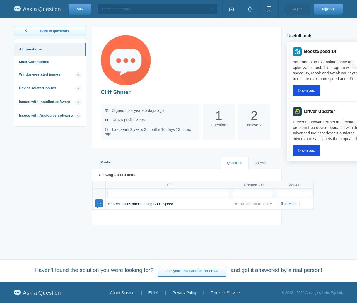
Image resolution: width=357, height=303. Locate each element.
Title (168, 185)
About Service (122, 292)
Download (306, 90)
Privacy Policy (184, 292)
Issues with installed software (44, 102)
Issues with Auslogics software (46, 115)
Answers (261, 163)
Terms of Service (225, 292)
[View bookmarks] (269, 9)
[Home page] (231, 9)
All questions (30, 49)
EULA (153, 292)
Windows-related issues (39, 74)
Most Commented (34, 62)
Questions (234, 163)
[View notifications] (250, 9)
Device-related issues (37, 88)
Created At (253, 185)
